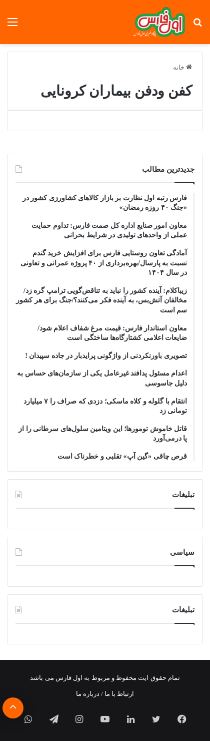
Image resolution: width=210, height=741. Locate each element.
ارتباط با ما (119, 693)
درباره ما (88, 693)
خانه (182, 67)
